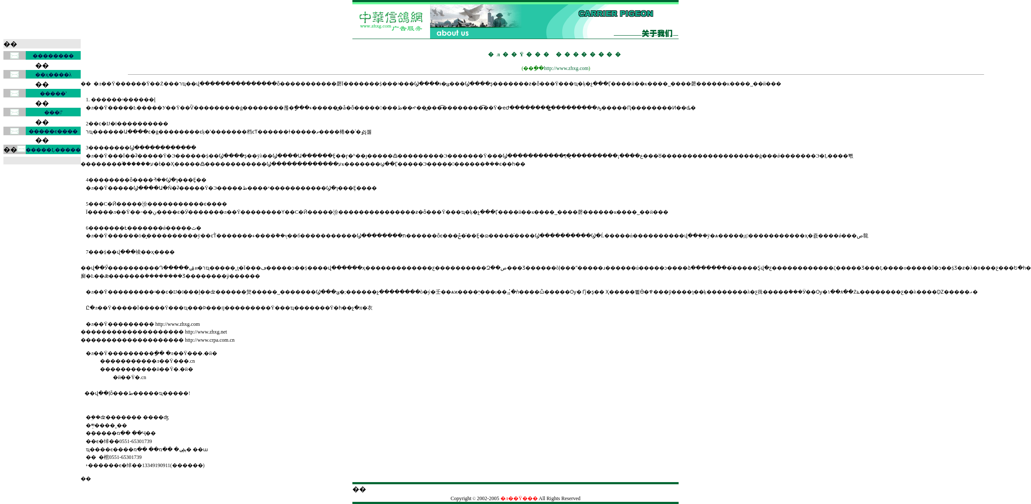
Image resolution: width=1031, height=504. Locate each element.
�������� (53, 56)
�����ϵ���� (53, 131)
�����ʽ (53, 94)
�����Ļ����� (53, 150)
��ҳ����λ (53, 75)
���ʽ (53, 112)
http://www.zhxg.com (566, 68)
